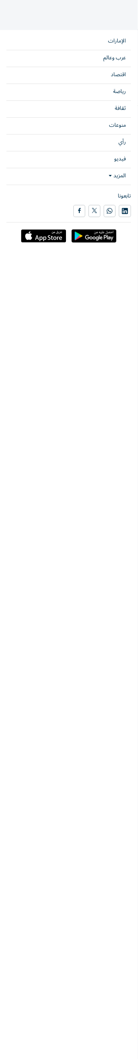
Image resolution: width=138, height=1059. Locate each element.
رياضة (128, 53)
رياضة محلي (117, 481)
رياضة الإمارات (105, 53)
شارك (23, 116)
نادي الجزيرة (117, 460)
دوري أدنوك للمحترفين (68, 460)
